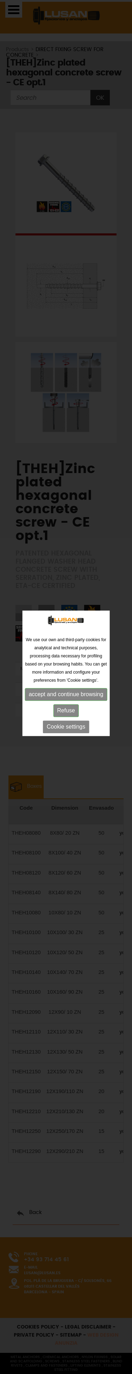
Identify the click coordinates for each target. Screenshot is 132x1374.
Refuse (66, 701)
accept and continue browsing (66, 685)
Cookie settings (66, 717)
